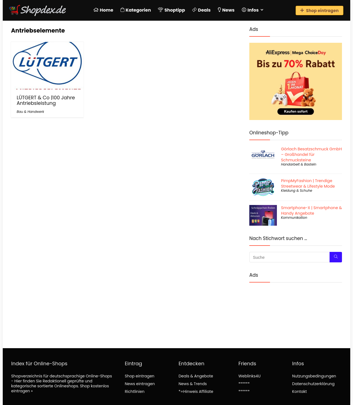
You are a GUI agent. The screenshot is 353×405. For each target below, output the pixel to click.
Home (103, 10)
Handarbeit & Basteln (298, 164)
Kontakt (299, 391)
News (226, 10)
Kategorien (136, 10)
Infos (250, 10)
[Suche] (336, 257)
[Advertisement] (295, 311)
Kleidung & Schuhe (296, 190)
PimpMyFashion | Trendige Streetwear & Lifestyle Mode (308, 183)
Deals (201, 10)
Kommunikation (294, 217)
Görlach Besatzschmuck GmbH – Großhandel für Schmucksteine (311, 154)
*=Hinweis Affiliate (195, 391)
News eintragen (140, 384)
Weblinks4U (249, 376)
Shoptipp (171, 10)
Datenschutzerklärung (313, 384)
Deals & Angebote (195, 376)
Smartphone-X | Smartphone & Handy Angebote (311, 210)
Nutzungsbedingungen (314, 376)
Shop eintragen (319, 11)
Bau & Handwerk (30, 111)
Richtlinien (134, 391)
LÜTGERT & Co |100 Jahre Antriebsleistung (46, 100)
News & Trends (192, 384)
